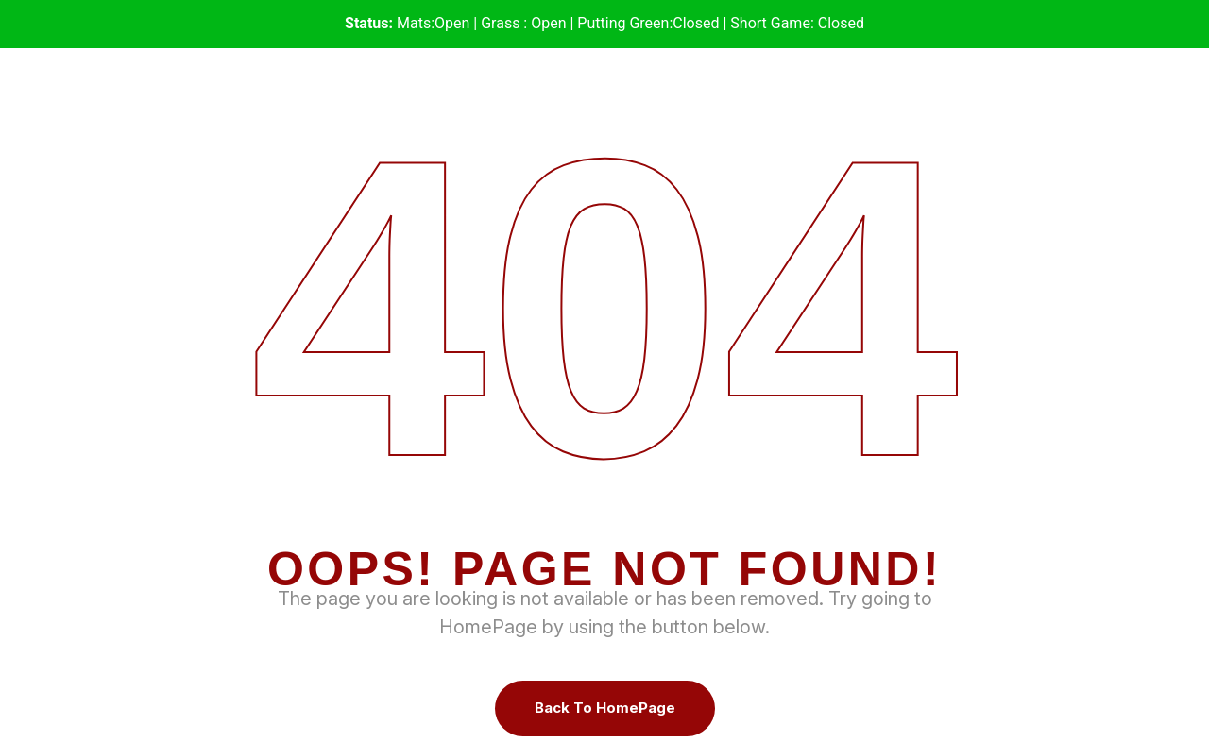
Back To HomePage (605, 708)
